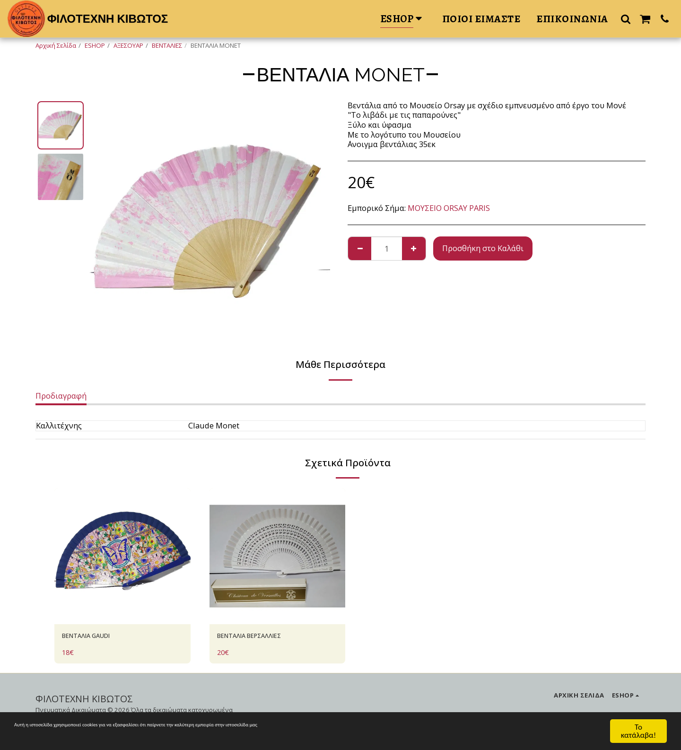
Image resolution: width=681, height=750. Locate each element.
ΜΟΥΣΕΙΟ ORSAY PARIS (449, 207)
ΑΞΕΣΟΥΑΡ (128, 45)
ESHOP (95, 45)
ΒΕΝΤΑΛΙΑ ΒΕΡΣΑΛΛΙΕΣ (260, 637)
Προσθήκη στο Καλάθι (483, 248)
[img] (122, 556)
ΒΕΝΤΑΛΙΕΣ (167, 45)
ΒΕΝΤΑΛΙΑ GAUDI (94, 637)
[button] (626, 18)
